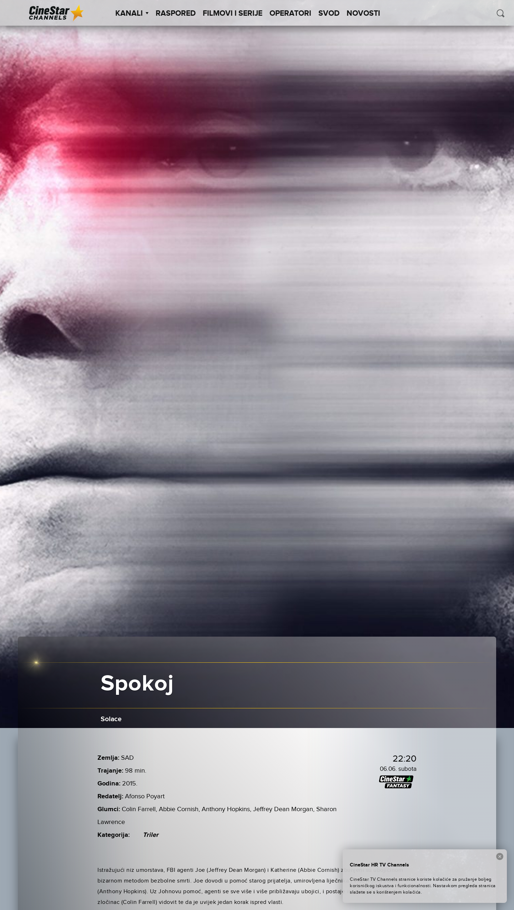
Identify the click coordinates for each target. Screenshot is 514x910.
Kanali (131, 13)
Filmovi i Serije (232, 13)
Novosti (363, 13)
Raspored (176, 13)
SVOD (328, 13)
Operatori (290, 13)
